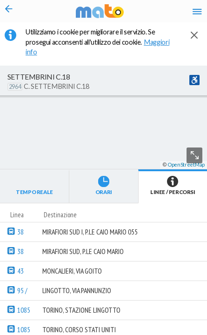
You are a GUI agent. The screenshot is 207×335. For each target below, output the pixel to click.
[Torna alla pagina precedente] (9, 11)
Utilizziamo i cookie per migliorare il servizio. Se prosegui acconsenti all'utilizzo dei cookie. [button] (97, 42)
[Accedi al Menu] (197, 11)
